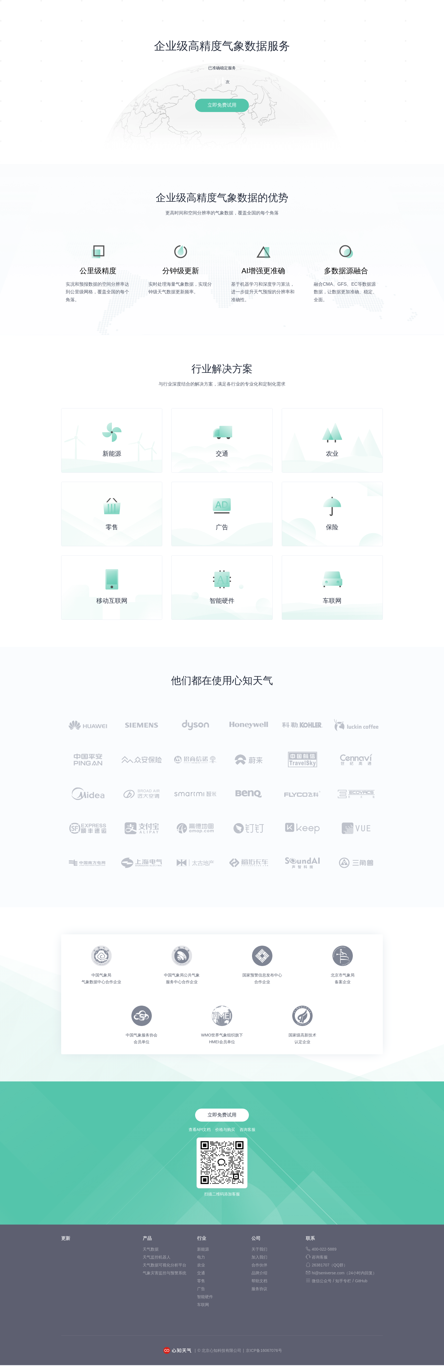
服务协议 (259, 1289)
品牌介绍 (259, 1274)
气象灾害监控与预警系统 (164, 1274)
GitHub (361, 1281)
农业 (201, 1266)
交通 (201, 1274)
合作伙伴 (259, 1266)
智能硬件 (205, 1297)
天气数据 (151, 1250)
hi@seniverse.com (344, 1274)
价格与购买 (225, 1130)
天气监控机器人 (156, 1258)
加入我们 (259, 1258)
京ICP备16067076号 (264, 1351)
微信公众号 (322, 1281)
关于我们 (259, 1250)
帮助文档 (259, 1281)
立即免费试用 (222, 106)
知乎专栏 (343, 1281)
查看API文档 (200, 1130)
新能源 (203, 1250)
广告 (201, 1289)
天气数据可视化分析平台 (164, 1266)
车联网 (203, 1305)
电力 (201, 1258)
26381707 (329, 1266)
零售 (201, 1281)
